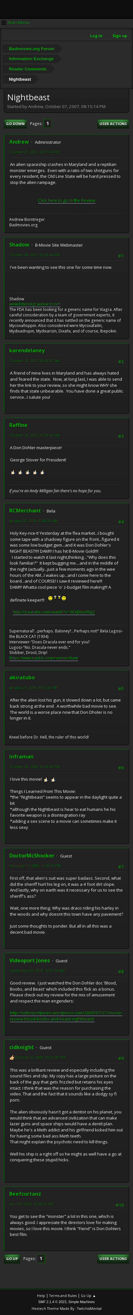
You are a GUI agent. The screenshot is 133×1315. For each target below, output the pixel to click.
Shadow (19, 244)
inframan (21, 756)
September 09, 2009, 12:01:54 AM (37, 970)
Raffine (18, 425)
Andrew (19, 141)
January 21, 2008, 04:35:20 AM (33, 687)
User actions (113, 123)
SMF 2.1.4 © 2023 (52, 1302)
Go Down (15, 123)
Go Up (12, 1258)
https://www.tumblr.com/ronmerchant (43, 658)
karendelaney (27, 350)
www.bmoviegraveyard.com (34, 304)
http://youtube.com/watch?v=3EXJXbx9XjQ (54, 612)
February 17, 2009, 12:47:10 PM (35, 865)
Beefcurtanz (25, 1193)
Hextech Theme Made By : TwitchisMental (67, 1308)
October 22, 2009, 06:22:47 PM (40, 1057)
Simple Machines (81, 1302)
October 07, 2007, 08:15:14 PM (34, 152)
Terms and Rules (63, 1295)
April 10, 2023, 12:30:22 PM (31, 1204)
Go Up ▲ (88, 1295)
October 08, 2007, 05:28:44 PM (34, 254)
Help (41, 1295)
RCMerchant (25, 510)
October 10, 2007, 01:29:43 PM (34, 435)
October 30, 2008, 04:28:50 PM (34, 766)
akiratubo (22, 677)
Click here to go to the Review (66, 200)
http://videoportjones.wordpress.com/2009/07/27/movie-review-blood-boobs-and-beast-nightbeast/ (66, 1016)
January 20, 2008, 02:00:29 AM (33, 520)
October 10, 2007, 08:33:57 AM (34, 360)
